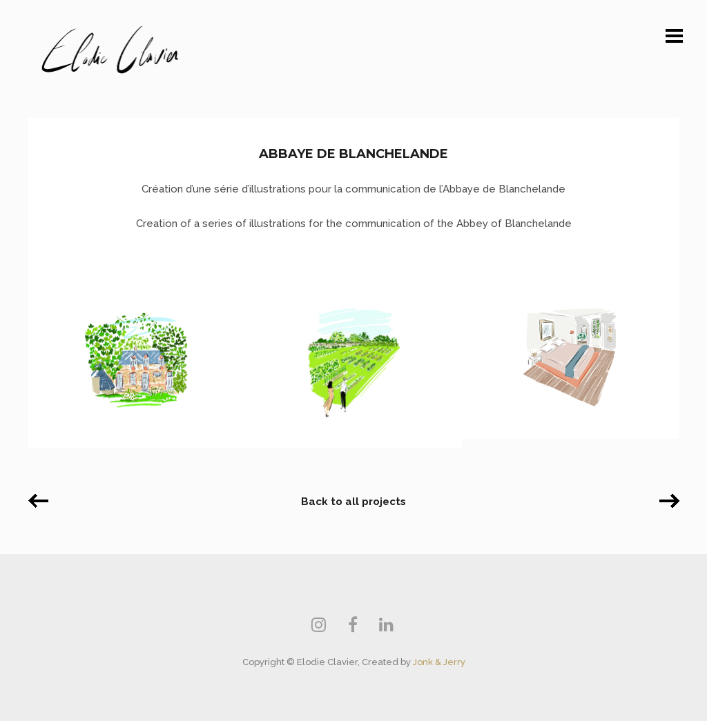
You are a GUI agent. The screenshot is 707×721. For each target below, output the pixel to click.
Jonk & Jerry (439, 662)
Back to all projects (353, 501)
